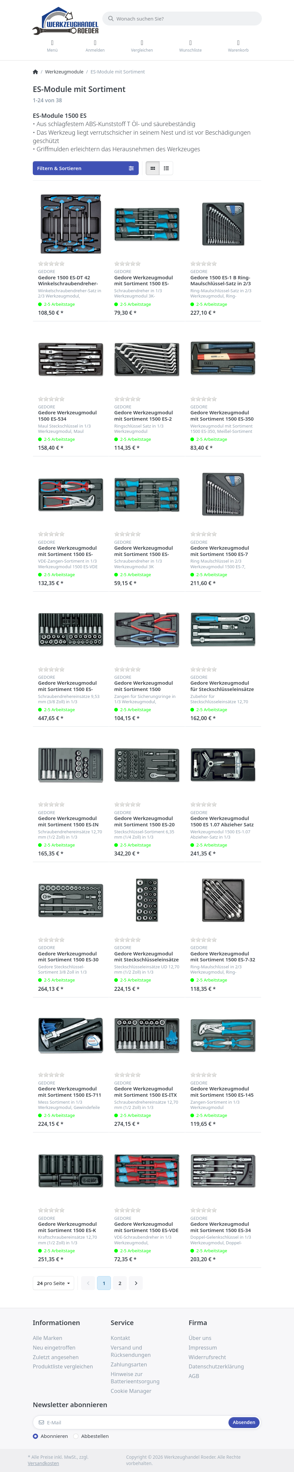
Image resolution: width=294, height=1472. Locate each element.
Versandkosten (43, 1463)
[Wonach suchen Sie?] (182, 18)
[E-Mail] (130, 1422)
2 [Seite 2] (120, 1283)
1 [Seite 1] (104, 1283)
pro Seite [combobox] (51, 1283)
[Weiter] (136, 1283)
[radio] (153, 168)
